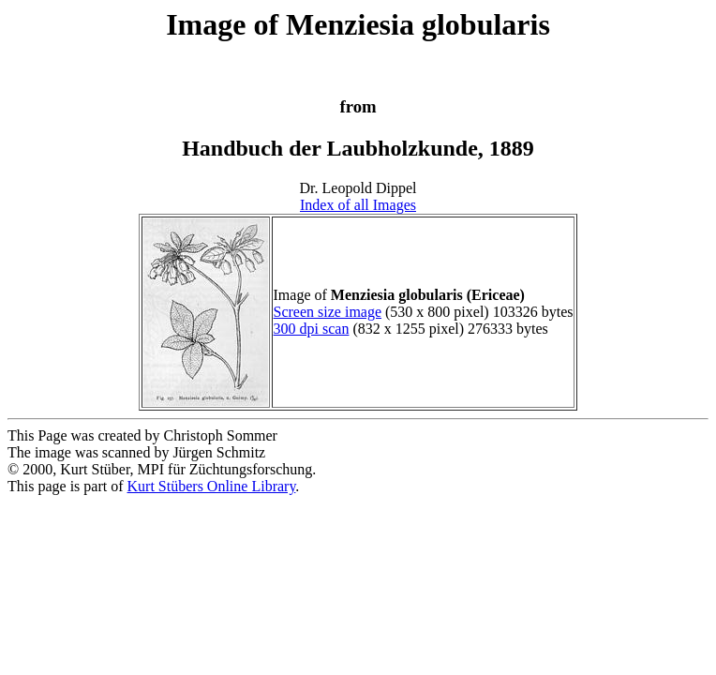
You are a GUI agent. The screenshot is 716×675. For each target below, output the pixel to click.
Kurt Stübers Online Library (211, 486)
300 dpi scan (312, 329)
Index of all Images (358, 205)
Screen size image (328, 312)
